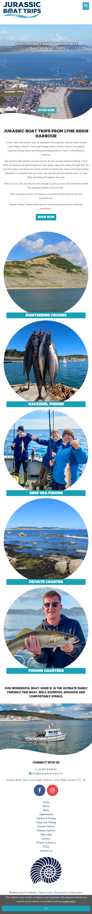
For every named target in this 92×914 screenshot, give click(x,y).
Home (46, 802)
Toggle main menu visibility (86, 7)
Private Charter (46, 582)
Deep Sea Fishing (46, 822)
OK (46, 908)
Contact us (46, 850)
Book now (46, 217)
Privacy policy (60, 892)
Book (46, 810)
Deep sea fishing (46, 493)
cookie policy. (69, 901)
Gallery (46, 838)
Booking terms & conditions (23, 892)
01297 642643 (47, 769)
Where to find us (46, 842)
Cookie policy (75, 892)
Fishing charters (46, 670)
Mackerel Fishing (46, 404)
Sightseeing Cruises (46, 315)
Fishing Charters (46, 830)
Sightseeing (46, 814)
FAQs (46, 846)
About (46, 806)
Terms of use (45, 892)
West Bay (46, 834)
